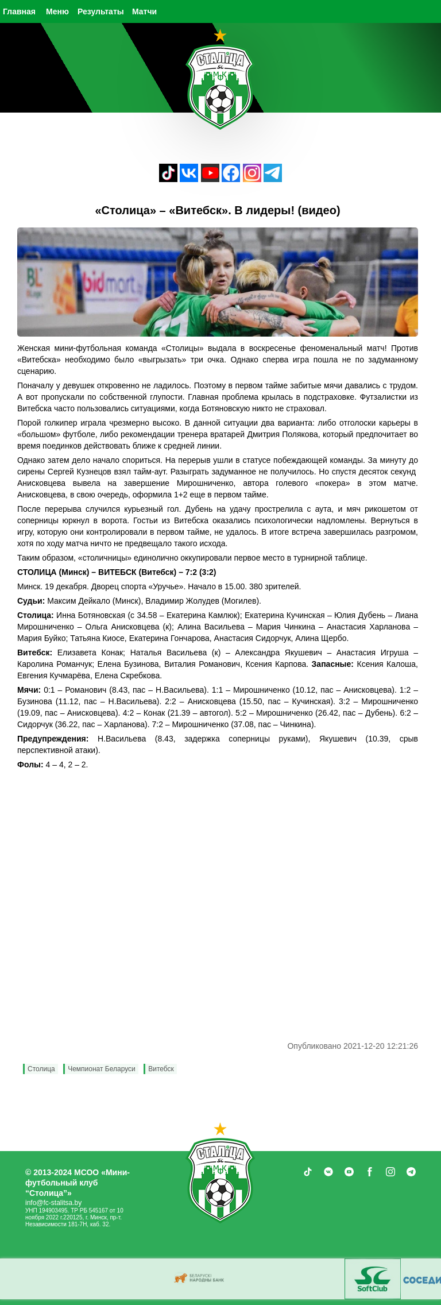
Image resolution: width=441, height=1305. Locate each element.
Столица (41, 1069)
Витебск (161, 1069)
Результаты (101, 11)
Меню (57, 11)
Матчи (144, 11)
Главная (19, 11)
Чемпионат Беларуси (102, 1069)
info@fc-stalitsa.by (53, 1203)
